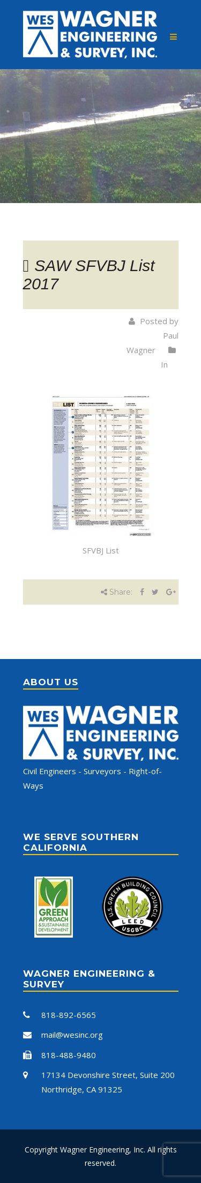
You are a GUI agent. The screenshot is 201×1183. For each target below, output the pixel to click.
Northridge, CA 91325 (81, 1089)
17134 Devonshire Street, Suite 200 (108, 1074)
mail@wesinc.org (72, 1034)
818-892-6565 (68, 1014)
